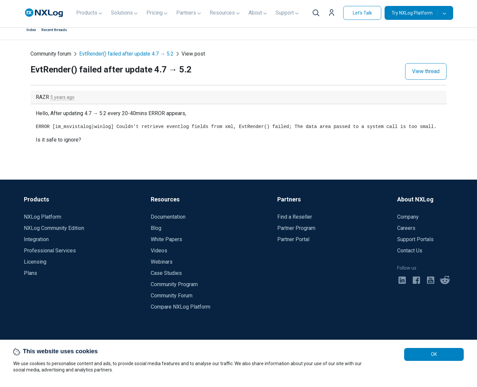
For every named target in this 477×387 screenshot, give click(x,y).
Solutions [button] (122, 13)
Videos (159, 250)
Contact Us (409, 250)
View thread (426, 71)
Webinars (162, 262)
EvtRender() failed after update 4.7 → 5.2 (126, 54)
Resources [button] (222, 13)
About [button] (255, 13)
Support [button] (285, 13)
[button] (333, 14)
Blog (156, 228)
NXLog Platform (42, 217)
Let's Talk (362, 13)
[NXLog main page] (44, 13)
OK (434, 354)
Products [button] (86, 13)
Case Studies (166, 273)
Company (408, 217)
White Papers (166, 239)
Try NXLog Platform (415, 13)
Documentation (168, 217)
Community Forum (171, 295)
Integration (36, 239)
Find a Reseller (294, 217)
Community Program (174, 284)
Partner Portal (293, 239)
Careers (406, 228)
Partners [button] (186, 13)
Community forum (50, 54)
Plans (30, 273)
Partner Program (296, 228)
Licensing (35, 262)
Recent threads (54, 30)
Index (31, 30)
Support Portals (415, 239)
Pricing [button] (154, 13)
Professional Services (50, 250)
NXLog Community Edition (54, 228)
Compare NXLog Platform (180, 307)
